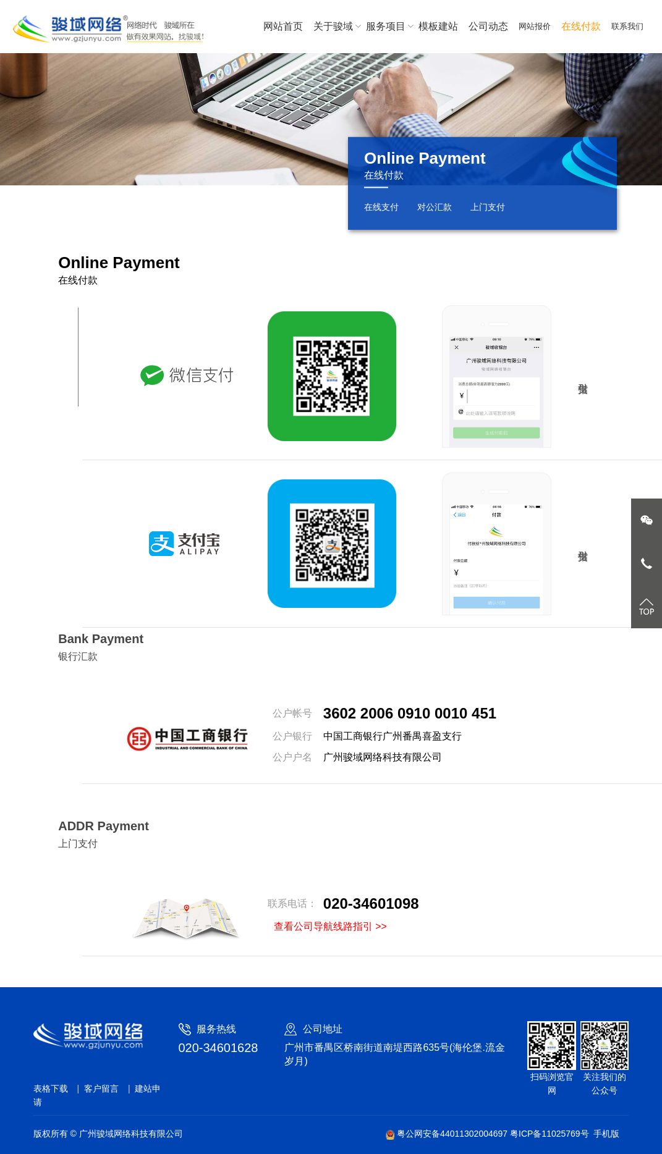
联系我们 (627, 26)
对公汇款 (434, 207)
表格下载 (50, 1088)
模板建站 (438, 26)
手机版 (606, 1134)
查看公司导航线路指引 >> (330, 926)
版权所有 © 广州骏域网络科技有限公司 (108, 1134)
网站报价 (535, 26)
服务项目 (387, 26)
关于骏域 (334, 26)
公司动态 (488, 26)
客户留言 (101, 1088)
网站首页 (283, 26)
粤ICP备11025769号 (549, 1134)
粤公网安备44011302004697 (448, 1134)
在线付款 (581, 26)
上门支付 (487, 207)
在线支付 (381, 207)
